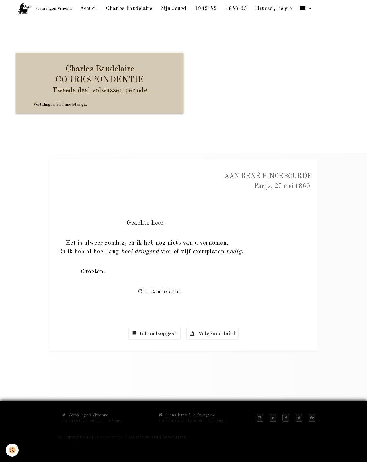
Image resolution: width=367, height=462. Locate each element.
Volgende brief (212, 333)
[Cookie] (12, 450)
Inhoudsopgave (154, 333)
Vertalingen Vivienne (85, 415)
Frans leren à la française (186, 415)
